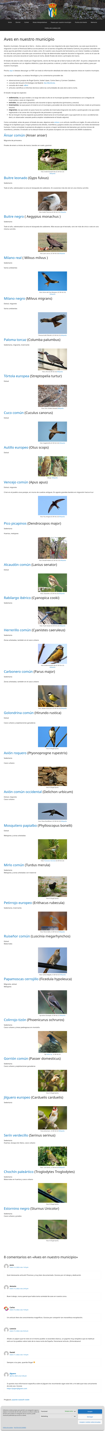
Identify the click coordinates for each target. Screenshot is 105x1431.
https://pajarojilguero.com (17, 1388)
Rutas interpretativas (40, 22)
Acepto (90, 1411)
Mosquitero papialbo (20, 825)
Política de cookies (8, 1427)
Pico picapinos (15, 523)
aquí (11, 70)
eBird (26, 85)
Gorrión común (16, 1058)
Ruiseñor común (17, 936)
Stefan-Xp (49, 1054)
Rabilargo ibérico (17, 597)
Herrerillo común (17, 630)
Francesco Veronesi (49, 861)
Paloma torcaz (15, 339)
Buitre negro (14, 216)
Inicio (10, 22)
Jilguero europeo (17, 1097)
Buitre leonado (15, 178)
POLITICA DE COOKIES (20, 1427)
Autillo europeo (16, 447)
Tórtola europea (16, 376)
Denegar (90, 1417)
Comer (26, 22)
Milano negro (14, 298)
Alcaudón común (17, 564)
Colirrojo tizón (15, 1019)
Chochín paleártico (19, 1171)
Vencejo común (16, 482)
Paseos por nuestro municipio (61, 22)
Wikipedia (52, 173)
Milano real (13, 257)
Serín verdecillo (16, 1135)
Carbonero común (18, 671)
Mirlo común (14, 865)
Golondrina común (19, 712)
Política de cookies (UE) (52, 28)
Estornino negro (16, 1208)
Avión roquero (15, 753)
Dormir (18, 22)
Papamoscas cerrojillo (21, 979)
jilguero (13, 1373)
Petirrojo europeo (18, 902)
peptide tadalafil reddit (20, 1400)
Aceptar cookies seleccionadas (89, 1422)
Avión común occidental (23, 791)
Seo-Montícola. (49, 83)
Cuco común (14, 412)
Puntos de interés (81, 22)
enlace (57, 122)
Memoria (94, 22)
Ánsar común (14, 135)
